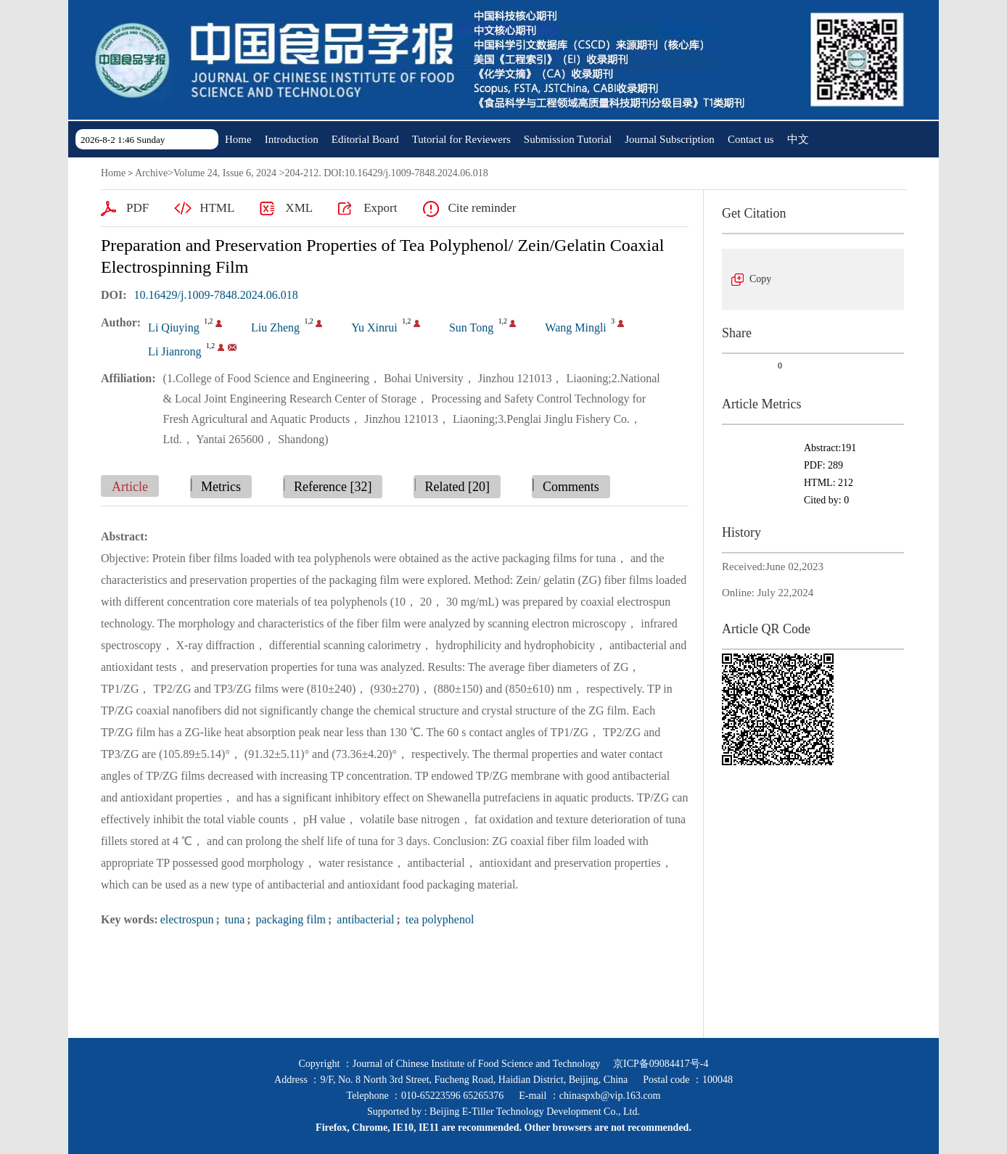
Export (380, 208)
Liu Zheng (275, 327)
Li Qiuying (174, 327)
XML (299, 208)
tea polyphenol (438, 919)
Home (238, 139)
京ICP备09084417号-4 (660, 1063)
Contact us (751, 139)
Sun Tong (471, 327)
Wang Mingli (575, 327)
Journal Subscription (670, 139)
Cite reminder (482, 208)
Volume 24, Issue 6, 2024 (224, 173)
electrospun (187, 919)
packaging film (289, 919)
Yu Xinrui (374, 327)
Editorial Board (365, 139)
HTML (217, 208)
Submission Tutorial (568, 139)
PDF (137, 208)
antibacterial (364, 919)
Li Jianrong (174, 351)
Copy (760, 278)
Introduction (291, 139)
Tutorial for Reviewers (461, 139)
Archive (151, 173)
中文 (798, 139)
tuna (233, 919)
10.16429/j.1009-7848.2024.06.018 (216, 295)
